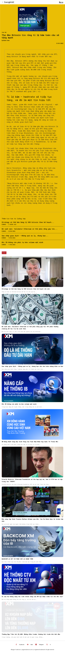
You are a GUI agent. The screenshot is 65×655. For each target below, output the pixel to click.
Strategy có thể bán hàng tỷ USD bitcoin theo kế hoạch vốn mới (26, 289)
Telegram (41, 644)
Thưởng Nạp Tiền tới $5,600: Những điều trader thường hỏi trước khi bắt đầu (31, 634)
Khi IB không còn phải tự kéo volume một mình (22, 242)
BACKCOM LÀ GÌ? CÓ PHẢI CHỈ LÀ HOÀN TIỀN (17, 559)
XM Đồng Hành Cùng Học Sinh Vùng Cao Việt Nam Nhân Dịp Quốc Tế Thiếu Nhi (30, 441)
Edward (4, 224)
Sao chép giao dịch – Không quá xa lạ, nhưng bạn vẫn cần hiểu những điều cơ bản (32, 366)
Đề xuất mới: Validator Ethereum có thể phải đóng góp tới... (30, 229)
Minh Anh (6, 40)
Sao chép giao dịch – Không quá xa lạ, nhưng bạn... (25, 236)
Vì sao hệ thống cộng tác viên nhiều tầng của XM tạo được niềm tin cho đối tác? (32, 596)
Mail (32, 644)
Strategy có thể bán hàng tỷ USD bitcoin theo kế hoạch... (28, 222)
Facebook (21, 644)
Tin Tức (4, 32)
